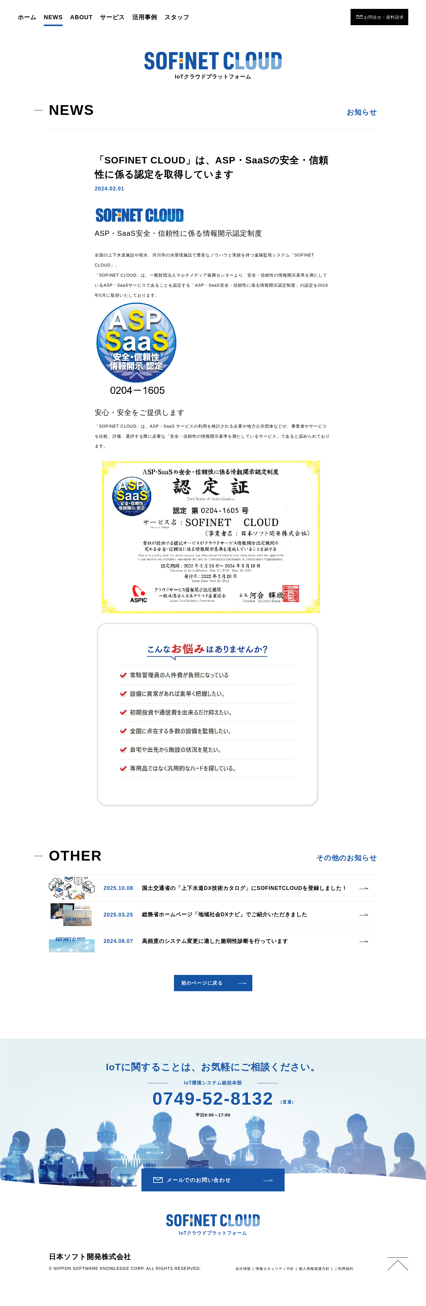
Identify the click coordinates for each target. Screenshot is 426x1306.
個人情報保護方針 (314, 1269)
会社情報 (243, 1269)
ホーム (27, 17)
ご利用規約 (344, 1269)
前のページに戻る (202, 983)
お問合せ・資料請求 (384, 17)
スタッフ (176, 17)
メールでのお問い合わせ (199, 1180)
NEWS (53, 17)
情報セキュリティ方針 (275, 1269)
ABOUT (81, 17)
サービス (112, 17)
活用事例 (144, 17)
